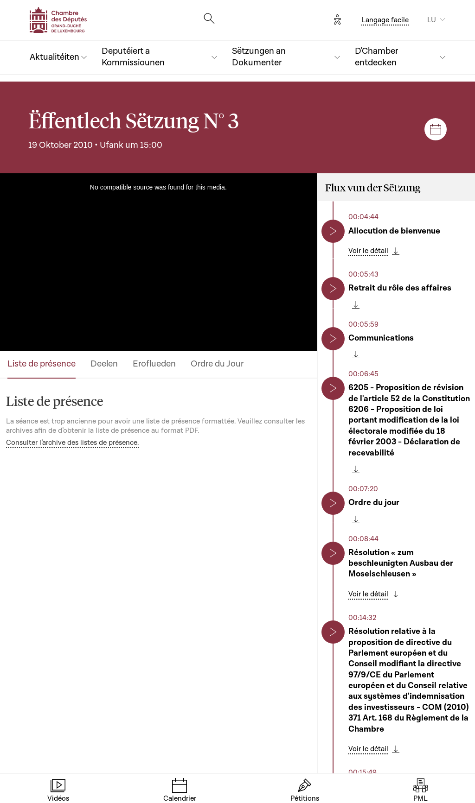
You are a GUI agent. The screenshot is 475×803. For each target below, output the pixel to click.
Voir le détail (368, 250)
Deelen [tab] (104, 364)
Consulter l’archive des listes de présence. (72, 442)
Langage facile (385, 20)
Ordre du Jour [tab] (217, 364)
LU (431, 20)
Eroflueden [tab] (154, 364)
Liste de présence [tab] (41, 364)
